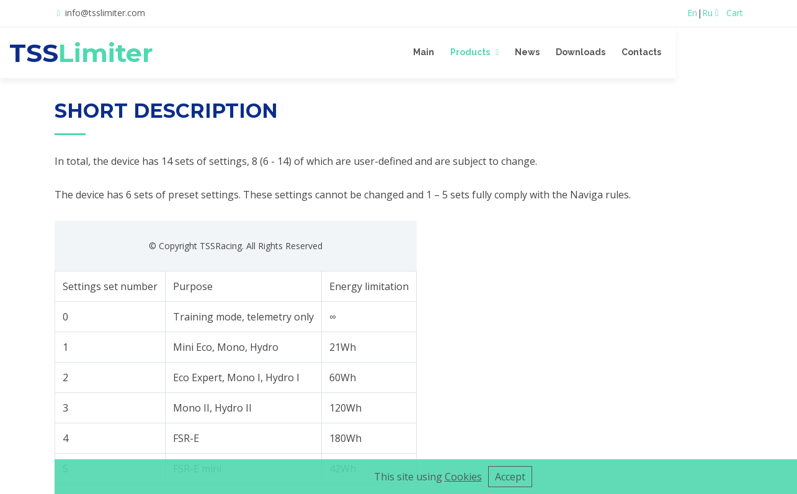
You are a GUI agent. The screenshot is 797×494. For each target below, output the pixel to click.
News (604, 52)
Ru (707, 13)
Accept (510, 476)
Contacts (718, 52)
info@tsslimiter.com (105, 13)
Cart (729, 13)
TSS (128, 53)
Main (500, 52)
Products (547, 52)
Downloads (657, 52)
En (692, 13)
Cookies (463, 476)
